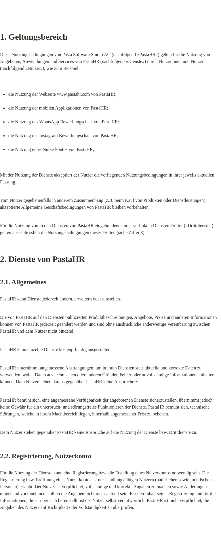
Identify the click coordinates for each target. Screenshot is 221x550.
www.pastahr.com (73, 94)
